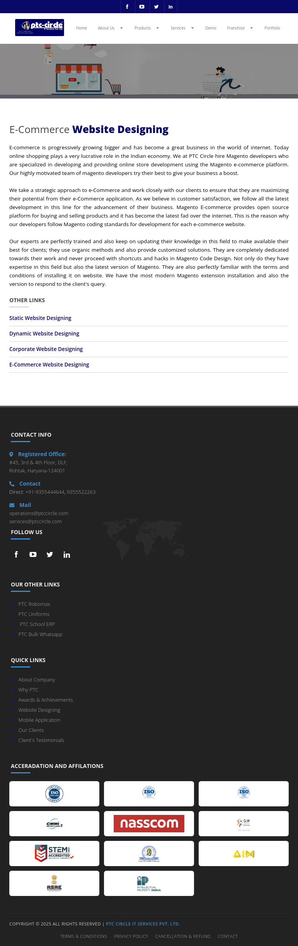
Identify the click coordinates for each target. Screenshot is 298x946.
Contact (228, 936)
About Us (111, 28)
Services (183, 28)
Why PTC (28, 689)
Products (148, 28)
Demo (210, 28)
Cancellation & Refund (183, 936)
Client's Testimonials (41, 740)
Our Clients (31, 729)
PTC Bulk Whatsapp (40, 634)
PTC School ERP (37, 624)
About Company (37, 679)
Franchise (241, 28)
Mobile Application (40, 719)
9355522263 (81, 491)
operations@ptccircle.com (38, 513)
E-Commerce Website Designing (49, 364)
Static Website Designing (40, 318)
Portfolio (272, 28)
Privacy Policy (131, 936)
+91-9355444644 (44, 491)
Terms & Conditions (83, 936)
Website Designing (39, 709)
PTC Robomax (34, 603)
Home (81, 28)
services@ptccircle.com (35, 521)
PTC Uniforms (34, 613)
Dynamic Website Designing (44, 333)
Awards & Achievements (46, 699)
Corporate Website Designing (46, 349)
